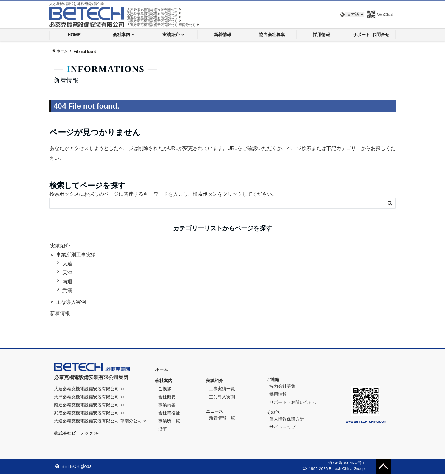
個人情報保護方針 (286, 418)
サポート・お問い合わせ (293, 402)
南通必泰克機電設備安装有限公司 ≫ (89, 404)
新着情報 (222, 34)
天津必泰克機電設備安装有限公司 (154, 13)
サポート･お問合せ (371, 34)
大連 (67, 263)
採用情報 (321, 34)
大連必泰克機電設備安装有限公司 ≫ (89, 388)
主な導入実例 (71, 302)
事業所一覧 (169, 420)
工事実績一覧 (222, 388)
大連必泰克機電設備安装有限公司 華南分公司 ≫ (100, 420)
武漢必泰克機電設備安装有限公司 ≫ (89, 412)
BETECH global (74, 466)
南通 (67, 281)
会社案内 (121, 34)
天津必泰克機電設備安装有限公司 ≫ (89, 396)
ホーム (161, 369)
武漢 (67, 290)
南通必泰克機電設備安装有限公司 (154, 17)
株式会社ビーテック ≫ (76, 433)
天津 (67, 272)
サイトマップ (282, 427)
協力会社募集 (272, 34)
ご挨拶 (164, 388)
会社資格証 (169, 412)
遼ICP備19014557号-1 (346, 463)
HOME (74, 34)
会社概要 (167, 396)
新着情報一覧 (222, 418)
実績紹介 (171, 34)
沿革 (162, 428)
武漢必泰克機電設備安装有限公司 (154, 21)
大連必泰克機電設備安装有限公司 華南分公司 (163, 25)
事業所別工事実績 (76, 254)
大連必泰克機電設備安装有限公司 (154, 9)
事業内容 (167, 404)
